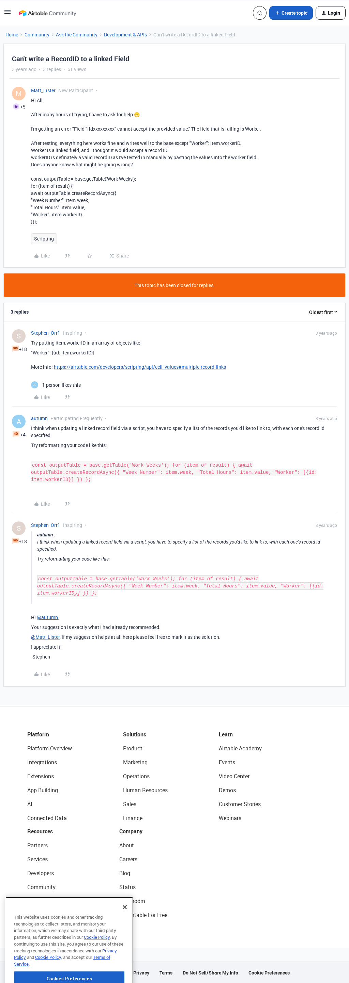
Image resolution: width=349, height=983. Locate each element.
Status (127, 887)
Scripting (44, 238)
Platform (38, 734)
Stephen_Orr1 (45, 333)
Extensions (40, 776)
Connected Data (47, 818)
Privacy (141, 972)
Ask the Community (76, 34)
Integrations (42, 762)
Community (37, 34)
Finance (132, 818)
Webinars (230, 818)
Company (130, 831)
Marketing (135, 762)
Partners (37, 845)
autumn (39, 418)
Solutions (134, 734)
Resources (40, 831)
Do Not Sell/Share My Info (210, 972)
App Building (42, 790)
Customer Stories (240, 804)
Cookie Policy (97, 959)
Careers (128, 859)
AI (29, 804)
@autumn (47, 617)
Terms (166, 972)
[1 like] (56, 384)
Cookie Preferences (269, 972)
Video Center (234, 776)
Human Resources (145, 790)
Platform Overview (49, 748)
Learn (226, 734)
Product (132, 748)
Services (37, 859)
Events (227, 762)
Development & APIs (125, 34)
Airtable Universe (47, 915)
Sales (129, 804)
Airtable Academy (240, 748)
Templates (39, 901)
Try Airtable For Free (143, 915)
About (126, 845)
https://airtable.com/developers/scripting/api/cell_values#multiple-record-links (140, 367)
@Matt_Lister (45, 637)
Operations (136, 776)
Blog (124, 873)
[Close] (124, 929)
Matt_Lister (43, 90)
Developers (40, 873)
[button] (7, 14)
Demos (227, 790)
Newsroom (132, 901)
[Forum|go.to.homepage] (47, 13)
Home (11, 34)
